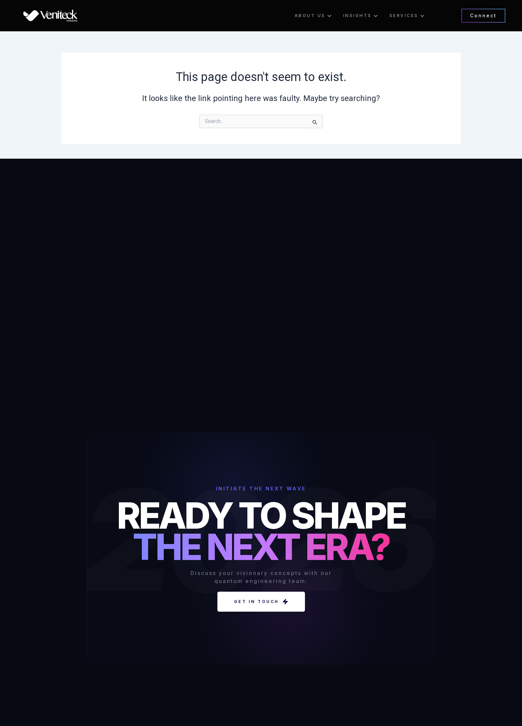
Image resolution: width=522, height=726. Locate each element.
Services (407, 15)
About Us (313, 15)
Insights (360, 15)
